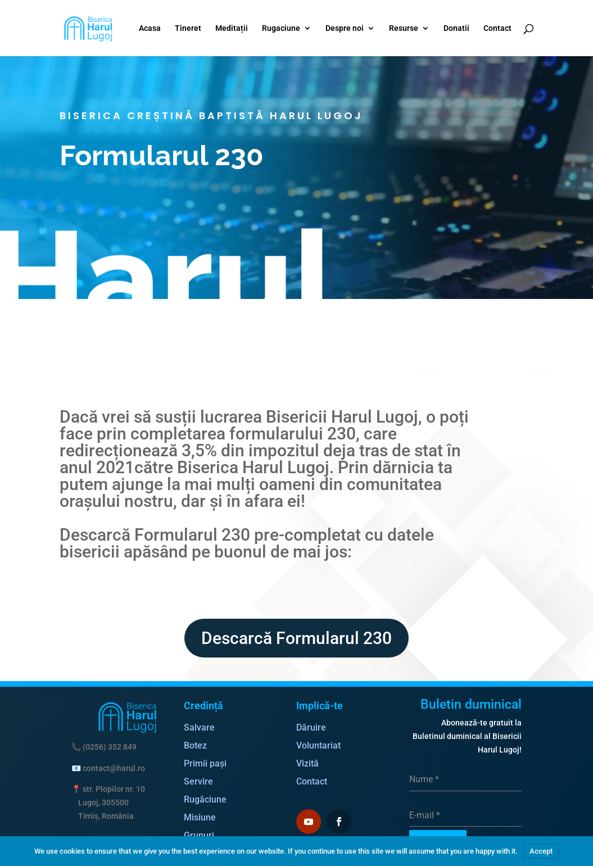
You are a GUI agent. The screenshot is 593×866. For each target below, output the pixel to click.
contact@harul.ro (114, 768)
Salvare (199, 727)
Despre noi (344, 28)
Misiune (200, 817)
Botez (195, 745)
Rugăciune (205, 799)
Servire (198, 781)
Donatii (456, 28)
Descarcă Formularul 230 (296, 638)
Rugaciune (281, 28)
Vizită (307, 763)
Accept (541, 851)
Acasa (150, 28)
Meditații (231, 28)
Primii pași (205, 763)
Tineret (188, 28)
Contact (497, 28)
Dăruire (311, 727)
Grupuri (199, 835)
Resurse (403, 28)
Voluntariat (318, 745)
